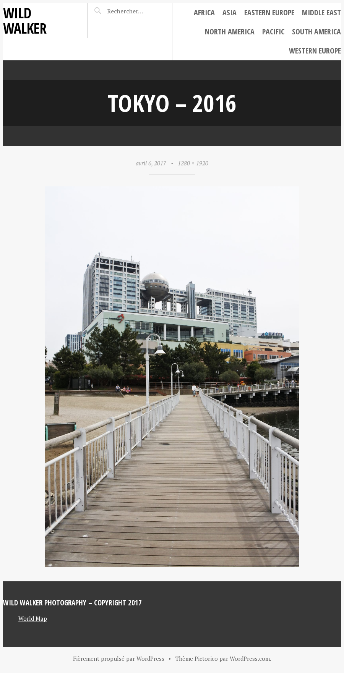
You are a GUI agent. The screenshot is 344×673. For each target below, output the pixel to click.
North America (230, 31)
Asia (229, 12)
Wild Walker (25, 20)
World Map (32, 618)
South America (316, 31)
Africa (204, 12)
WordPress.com (250, 658)
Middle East (321, 12)
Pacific (273, 31)
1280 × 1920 (193, 163)
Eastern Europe (269, 12)
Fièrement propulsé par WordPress (118, 658)
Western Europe (315, 50)
